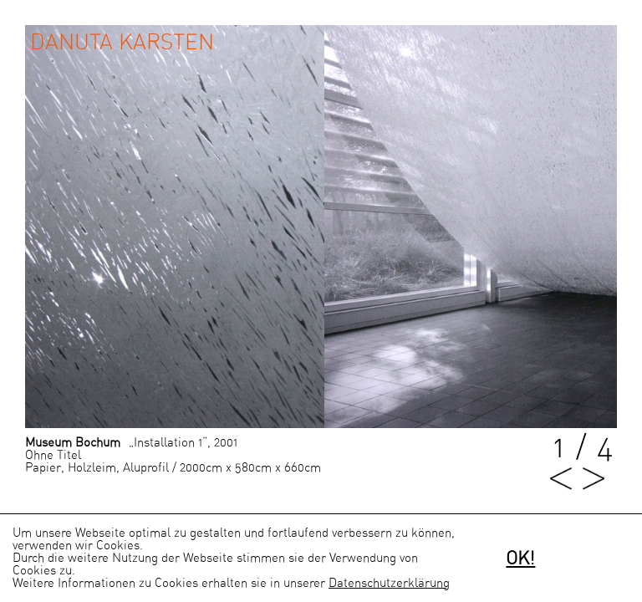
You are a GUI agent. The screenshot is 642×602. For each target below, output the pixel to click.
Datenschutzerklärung (389, 583)
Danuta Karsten (122, 43)
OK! (520, 558)
